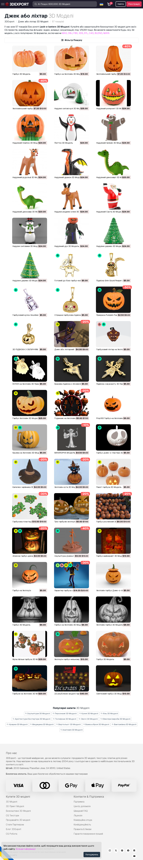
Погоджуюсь (91, 854)
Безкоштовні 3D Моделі (18, 810)
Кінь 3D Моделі (109, 713)
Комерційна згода (83, 820)
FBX (75, 33)
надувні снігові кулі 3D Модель (69, 108)
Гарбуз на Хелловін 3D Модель (69, 74)
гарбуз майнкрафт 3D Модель (110, 556)
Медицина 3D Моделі (42, 724)
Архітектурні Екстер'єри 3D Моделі (31, 719)
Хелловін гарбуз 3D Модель (109, 625)
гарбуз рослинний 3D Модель (110, 521)
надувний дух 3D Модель (66, 246)
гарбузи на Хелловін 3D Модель (28, 693)
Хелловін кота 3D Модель (66, 487)
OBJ (70, 33)
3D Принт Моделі (15, 806)
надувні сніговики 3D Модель (27, 246)
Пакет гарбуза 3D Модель (108, 487)
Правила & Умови (82, 829)
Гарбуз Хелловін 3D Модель (26, 418)
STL (86, 33)
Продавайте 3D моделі (18, 820)
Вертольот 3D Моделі (68, 724)
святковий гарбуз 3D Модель (110, 693)
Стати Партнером (15, 824)
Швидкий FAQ (81, 810)
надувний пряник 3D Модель (110, 143)
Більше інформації (26, 849)
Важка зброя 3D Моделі (96, 724)
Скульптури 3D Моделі (37, 713)
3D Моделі (11, 801)
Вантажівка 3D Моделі (124, 724)
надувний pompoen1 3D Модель (111, 108)
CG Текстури (12, 815)
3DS (81, 33)
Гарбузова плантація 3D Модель (28, 521)
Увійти (121, 4)
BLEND (98, 33)
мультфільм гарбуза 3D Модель (28, 659)
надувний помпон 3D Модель (27, 143)
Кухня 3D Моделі (88, 713)
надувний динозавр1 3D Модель (112, 177)
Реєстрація (134, 4)
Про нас (11, 753)
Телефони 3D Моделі (64, 719)
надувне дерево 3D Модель (110, 246)
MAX (64, 33)
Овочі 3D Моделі (88, 719)
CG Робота (11, 833)
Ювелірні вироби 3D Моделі (115, 719)
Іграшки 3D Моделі (17, 724)
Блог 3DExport (13, 829)
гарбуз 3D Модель (21, 74)
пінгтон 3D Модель (63, 143)
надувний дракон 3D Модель (68, 177)
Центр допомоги (82, 806)
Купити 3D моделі (18, 796)
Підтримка (79, 801)
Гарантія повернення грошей (88, 833)
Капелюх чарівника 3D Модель (27, 487)
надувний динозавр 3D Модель (28, 211)
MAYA (106, 33)
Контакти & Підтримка (89, 796)
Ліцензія (78, 815)
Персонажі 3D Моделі (65, 713)
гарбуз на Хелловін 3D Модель (69, 625)
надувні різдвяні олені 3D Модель (70, 211)
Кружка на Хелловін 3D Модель (28, 453)
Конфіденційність (82, 824)
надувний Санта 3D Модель (109, 211)
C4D (91, 33)
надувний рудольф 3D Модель (27, 177)
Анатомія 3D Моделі (71, 730)
